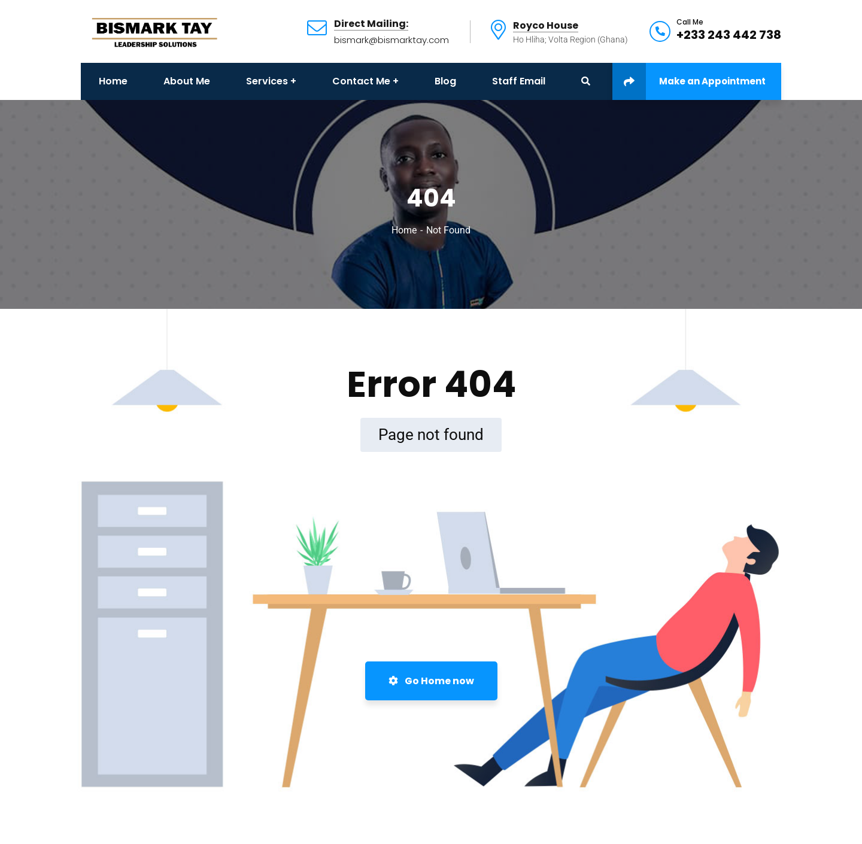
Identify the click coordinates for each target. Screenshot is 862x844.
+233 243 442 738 (728, 34)
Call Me (689, 22)
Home (404, 230)
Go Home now (431, 681)
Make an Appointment (689, 81)
